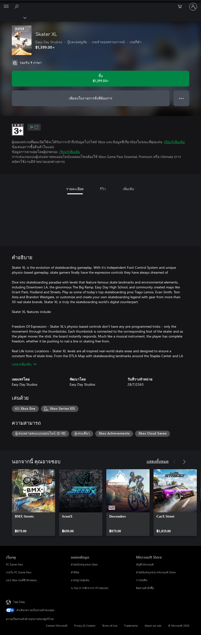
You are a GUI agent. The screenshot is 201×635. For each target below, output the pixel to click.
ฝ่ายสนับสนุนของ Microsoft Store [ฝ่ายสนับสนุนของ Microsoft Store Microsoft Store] (156, 572)
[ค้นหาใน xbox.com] (17, 6)
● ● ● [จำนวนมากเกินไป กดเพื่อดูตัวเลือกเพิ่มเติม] (181, 98)
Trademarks (131, 625)
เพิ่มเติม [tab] (128, 188)
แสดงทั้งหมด (158, 461)
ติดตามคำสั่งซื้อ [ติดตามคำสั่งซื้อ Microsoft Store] (145, 588)
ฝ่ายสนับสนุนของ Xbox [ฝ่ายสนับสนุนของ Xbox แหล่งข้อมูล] (84, 564)
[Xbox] (13, 17)
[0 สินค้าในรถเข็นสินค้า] (181, 7)
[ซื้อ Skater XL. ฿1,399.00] (100, 78)
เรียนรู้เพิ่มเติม (174, 142)
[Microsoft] (100, 4)
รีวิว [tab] (103, 188)
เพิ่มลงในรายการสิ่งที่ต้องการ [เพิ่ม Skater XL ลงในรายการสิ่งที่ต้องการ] (90, 98)
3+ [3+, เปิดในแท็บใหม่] (34, 127)
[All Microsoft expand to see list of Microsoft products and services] (6, 7)
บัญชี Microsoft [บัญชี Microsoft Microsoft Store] (145, 564)
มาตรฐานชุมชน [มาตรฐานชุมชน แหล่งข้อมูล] (80, 580)
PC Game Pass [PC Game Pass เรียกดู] (14, 564)
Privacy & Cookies (84, 625)
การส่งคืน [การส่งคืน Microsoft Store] (141, 580)
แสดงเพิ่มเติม (24, 364)
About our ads (153, 625)
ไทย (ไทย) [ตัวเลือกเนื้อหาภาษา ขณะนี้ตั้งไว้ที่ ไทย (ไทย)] (19, 602)
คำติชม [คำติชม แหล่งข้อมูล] (75, 572)
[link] (33, 502)
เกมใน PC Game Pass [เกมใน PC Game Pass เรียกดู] (18, 572)
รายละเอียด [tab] (75, 188)
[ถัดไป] (184, 461)
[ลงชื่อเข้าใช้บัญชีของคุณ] (193, 7)
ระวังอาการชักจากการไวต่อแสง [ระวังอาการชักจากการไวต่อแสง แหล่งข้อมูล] (89, 588)
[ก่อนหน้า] (174, 461)
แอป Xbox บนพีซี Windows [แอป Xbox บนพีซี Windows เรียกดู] (21, 580)
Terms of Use (109, 625)
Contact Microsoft (56, 625)
